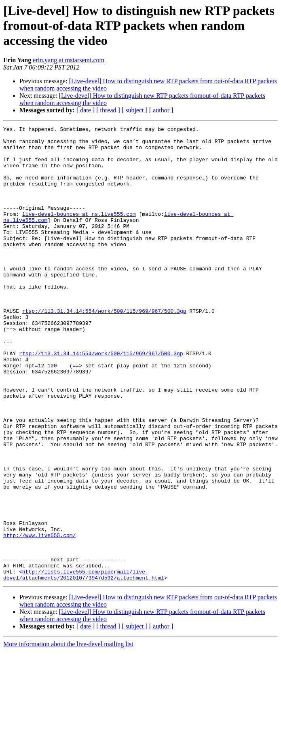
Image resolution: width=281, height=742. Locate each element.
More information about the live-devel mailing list (68, 734)
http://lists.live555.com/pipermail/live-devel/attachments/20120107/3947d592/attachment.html (83, 665)
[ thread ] (108, 110)
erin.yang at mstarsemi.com (68, 60)
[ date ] (85, 110)
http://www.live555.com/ (39, 617)
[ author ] (161, 110)
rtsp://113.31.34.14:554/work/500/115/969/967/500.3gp (104, 348)
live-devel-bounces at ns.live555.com (79, 232)
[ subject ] (135, 110)
